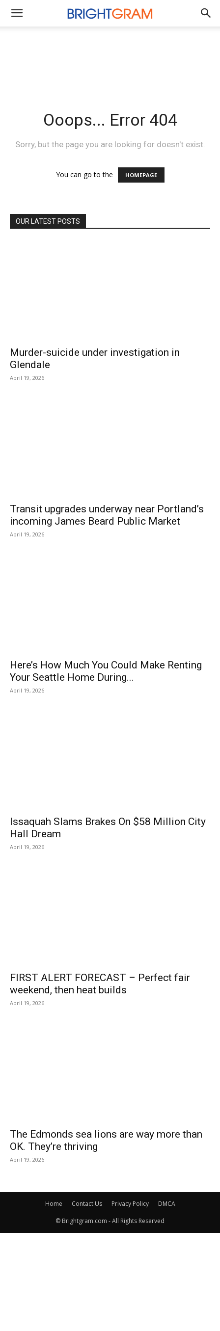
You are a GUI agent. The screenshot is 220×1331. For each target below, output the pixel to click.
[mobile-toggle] (16, 13)
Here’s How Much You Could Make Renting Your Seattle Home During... (106, 671)
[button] (206, 13)
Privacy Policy (130, 1203)
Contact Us (87, 1203)
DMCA (166, 1203)
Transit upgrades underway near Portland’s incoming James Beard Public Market (107, 515)
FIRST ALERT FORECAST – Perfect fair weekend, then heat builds (100, 984)
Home (53, 1203)
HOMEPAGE (141, 175)
